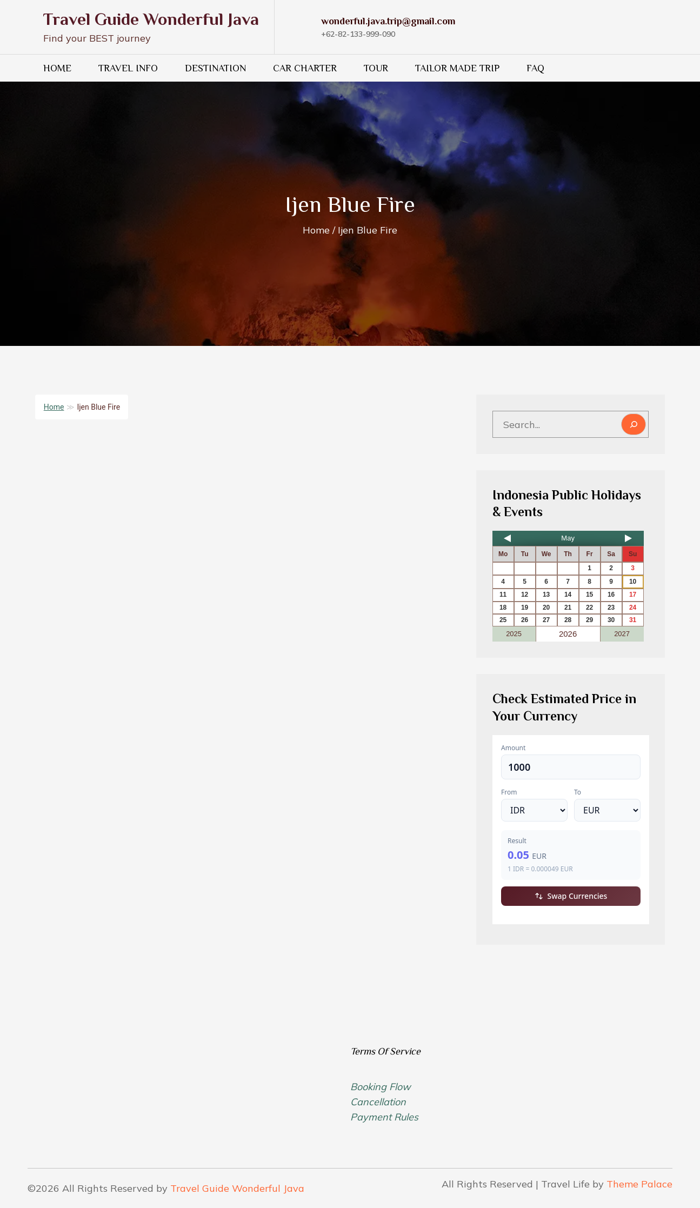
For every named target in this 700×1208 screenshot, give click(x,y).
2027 (622, 634)
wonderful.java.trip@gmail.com (388, 21)
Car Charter (305, 68)
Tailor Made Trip (457, 68)
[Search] (633, 424)
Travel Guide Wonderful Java (151, 19)
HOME (57, 68)
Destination (215, 68)
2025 (514, 634)
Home (54, 407)
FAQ (535, 68)
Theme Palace (639, 1184)
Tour (376, 68)
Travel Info (128, 68)
